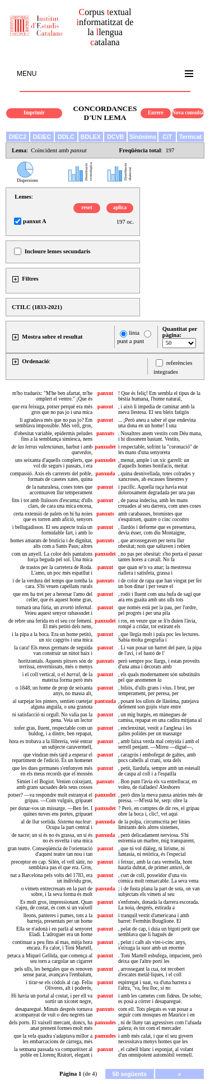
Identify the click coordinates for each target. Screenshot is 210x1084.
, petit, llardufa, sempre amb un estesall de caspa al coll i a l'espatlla (159, 771)
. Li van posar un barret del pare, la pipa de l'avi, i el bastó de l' (160, 650)
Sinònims (142, 136)
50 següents (130, 1074)
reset (87, 207)
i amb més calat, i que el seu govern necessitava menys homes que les (155, 1038)
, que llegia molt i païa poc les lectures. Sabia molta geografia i (159, 637)
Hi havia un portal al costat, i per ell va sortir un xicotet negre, (51, 998)
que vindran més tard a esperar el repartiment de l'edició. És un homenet (52, 757)
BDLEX (91, 136)
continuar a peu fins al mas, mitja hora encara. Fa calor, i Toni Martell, (52, 945)
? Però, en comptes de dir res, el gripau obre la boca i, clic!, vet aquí (158, 811)
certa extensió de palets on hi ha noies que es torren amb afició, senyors (52, 516)
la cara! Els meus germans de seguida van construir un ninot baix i (53, 650)
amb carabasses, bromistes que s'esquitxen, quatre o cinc (153, 516)
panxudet (105, 447)
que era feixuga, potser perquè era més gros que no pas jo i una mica (52, 409)
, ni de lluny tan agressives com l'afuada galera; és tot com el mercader (160, 1025)
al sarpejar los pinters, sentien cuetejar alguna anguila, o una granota (52, 704)
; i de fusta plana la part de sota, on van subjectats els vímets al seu (159, 891)
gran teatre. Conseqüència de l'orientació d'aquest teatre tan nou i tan (49, 851)
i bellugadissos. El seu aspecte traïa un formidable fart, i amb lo (52, 530)
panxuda (105, 473)
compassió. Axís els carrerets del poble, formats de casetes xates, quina (51, 476)
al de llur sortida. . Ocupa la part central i (56, 824)
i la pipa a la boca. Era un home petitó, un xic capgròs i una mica (52, 637)
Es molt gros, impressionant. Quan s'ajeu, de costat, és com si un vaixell (54, 904)
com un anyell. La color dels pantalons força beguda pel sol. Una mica (52, 556)
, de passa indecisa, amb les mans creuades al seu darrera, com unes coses (159, 503)
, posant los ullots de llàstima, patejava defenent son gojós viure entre (158, 704)
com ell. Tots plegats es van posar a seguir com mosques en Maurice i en (156, 1012)
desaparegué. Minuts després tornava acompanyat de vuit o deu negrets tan (53, 1012)
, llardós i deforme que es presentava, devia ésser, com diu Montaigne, (157, 530)
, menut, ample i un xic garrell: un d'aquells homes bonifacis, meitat (153, 463)
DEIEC (42, 136)
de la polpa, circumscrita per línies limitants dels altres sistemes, (154, 824)
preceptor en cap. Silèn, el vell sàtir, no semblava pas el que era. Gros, (51, 864)
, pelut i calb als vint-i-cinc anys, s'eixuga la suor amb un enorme (152, 945)
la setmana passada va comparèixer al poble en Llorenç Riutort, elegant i (53, 1052)
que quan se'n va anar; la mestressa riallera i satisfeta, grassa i (154, 570)
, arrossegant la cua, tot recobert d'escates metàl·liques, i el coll (151, 971)
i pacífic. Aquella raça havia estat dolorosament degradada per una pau (156, 489)
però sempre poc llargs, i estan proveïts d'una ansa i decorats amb (159, 663)
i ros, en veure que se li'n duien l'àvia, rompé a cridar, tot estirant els (157, 623)
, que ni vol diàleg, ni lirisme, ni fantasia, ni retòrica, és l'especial (152, 851)
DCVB (115, 136)
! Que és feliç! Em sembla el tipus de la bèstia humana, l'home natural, (159, 396)
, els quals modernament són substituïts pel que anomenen (159, 677)
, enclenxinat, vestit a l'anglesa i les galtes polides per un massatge (155, 730)
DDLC (66, 136)
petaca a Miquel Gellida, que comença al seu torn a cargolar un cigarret (49, 958)
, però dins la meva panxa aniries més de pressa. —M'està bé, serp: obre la (160, 797)
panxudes (105, 1022)
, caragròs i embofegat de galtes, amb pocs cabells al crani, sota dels (157, 757)
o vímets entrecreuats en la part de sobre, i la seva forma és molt (56, 891)
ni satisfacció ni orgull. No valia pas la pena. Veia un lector (52, 717)
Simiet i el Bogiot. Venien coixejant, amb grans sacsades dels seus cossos (55, 784)
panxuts (105, 433)
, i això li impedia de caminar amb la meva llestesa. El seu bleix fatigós (156, 409)
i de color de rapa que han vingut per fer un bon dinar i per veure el (160, 583)
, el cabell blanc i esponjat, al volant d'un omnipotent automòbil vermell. (155, 1052)
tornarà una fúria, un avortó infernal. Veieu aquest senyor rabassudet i (54, 610)
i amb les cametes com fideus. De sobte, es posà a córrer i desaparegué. (160, 998)
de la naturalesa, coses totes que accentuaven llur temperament (59, 489)
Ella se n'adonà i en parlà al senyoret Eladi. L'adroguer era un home (54, 931)
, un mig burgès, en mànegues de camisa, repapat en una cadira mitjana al (160, 717)
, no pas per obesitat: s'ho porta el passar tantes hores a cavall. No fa (160, 556)
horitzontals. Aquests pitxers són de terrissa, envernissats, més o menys (55, 663)
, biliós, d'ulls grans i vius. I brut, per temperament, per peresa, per (156, 690)
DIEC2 (17, 136)
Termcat (190, 136)
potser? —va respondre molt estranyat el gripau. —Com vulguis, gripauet (50, 797)
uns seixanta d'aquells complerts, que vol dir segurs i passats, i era (53, 463)
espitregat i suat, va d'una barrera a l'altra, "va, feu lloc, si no (154, 985)
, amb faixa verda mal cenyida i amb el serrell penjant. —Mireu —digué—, (158, 744)
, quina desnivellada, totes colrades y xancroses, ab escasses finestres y (156, 476)
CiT (167, 136)
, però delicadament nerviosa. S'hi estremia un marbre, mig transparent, (156, 838)
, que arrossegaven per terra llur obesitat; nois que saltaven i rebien (154, 543)
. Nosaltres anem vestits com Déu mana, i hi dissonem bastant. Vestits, (160, 436)
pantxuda (105, 701)
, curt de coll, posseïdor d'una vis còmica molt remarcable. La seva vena (158, 878)
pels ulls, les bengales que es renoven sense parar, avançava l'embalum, (53, 971)
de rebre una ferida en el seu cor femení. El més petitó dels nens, (50, 623)
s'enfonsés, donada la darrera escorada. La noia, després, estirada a (158, 904)
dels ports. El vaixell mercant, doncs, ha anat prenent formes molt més (50, 1025)
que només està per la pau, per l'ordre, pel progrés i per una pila (157, 610)
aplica (120, 207)
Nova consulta (187, 112)
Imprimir (34, 112)
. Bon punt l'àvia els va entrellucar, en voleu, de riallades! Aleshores (157, 784)
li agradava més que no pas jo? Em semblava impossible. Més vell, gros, (53, 422)
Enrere (156, 112)
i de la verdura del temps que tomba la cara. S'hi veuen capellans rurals (52, 583)
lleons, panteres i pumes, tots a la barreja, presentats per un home (58, 918)
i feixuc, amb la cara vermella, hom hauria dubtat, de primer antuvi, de (155, 864)
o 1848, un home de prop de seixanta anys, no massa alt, (54, 690)
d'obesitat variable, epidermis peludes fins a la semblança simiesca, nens (53, 436)
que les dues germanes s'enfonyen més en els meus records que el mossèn (52, 771)
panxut (105, 393)
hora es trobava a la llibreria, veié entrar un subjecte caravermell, (50, 744)
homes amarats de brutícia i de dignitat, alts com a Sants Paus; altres (51, 543)
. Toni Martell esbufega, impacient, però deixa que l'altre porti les (160, 958)
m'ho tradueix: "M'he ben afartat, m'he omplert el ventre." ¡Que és (52, 396)
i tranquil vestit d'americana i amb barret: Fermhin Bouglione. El (153, 918)
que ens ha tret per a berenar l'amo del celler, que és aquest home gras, (53, 597)
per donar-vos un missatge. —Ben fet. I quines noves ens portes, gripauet (51, 811)
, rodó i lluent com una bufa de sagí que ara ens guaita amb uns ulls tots (159, 597)
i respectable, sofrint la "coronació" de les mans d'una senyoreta (158, 449)
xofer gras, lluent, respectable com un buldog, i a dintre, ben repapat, (53, 730)
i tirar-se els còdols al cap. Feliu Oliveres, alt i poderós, (59, 985)
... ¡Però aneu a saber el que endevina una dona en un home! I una (157, 422)
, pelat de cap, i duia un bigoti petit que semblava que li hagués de (158, 931)
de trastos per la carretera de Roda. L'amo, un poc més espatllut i (56, 570)
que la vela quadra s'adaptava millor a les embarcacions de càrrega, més (53, 1038)
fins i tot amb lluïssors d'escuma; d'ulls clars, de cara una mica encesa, (52, 503)
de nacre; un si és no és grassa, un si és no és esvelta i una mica (52, 838)
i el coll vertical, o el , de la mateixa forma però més (57, 677)
